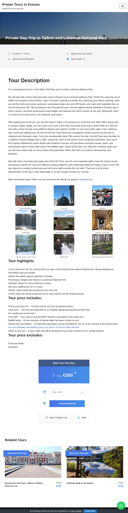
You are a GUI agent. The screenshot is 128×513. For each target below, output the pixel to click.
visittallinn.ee (86, 179)
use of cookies (76, 511)
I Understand (90, 511)
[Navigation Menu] (122, 6)
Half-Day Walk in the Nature (80, 483)
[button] (121, 506)
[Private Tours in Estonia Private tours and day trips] (21, 6)
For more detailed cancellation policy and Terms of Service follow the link (43, 327)
